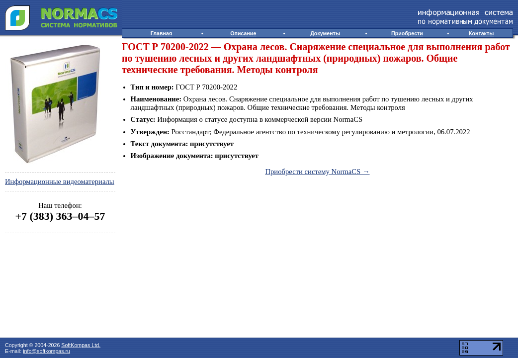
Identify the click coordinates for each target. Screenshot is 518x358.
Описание (243, 33)
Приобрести (407, 33)
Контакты (481, 33)
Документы (325, 33)
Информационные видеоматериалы (59, 181)
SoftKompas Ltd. (80, 345)
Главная (161, 33)
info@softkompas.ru (46, 351)
